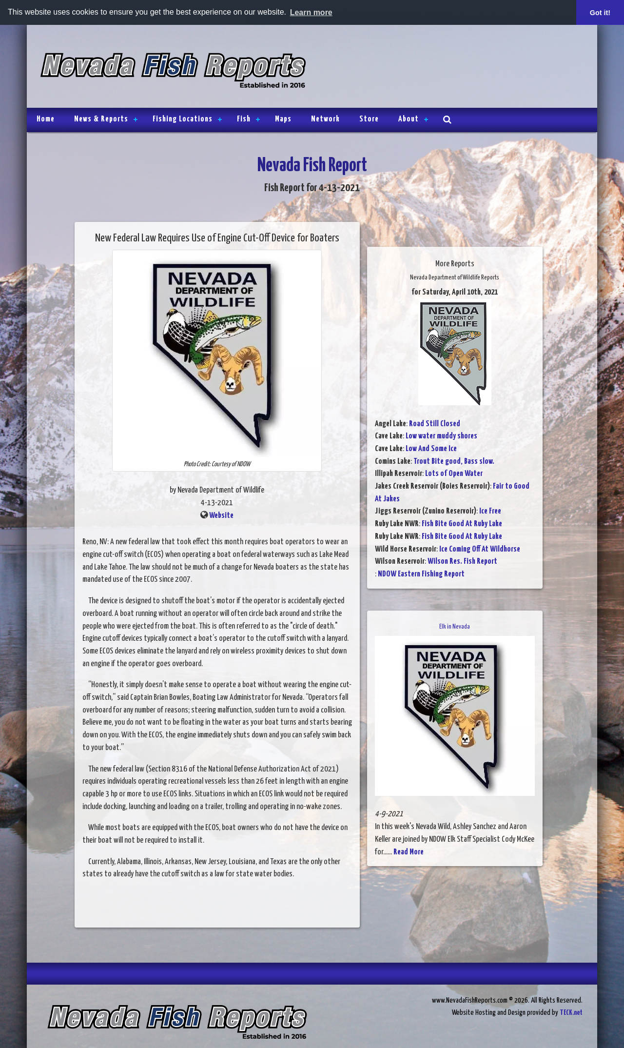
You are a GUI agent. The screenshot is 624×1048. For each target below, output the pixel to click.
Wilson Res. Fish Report (462, 561)
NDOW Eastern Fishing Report (421, 574)
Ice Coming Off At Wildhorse (479, 549)
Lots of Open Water (454, 474)
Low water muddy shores (441, 436)
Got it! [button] (600, 13)
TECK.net (571, 1012)
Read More (408, 852)
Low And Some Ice (431, 449)
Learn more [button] (311, 12)
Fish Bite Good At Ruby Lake (462, 524)
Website (221, 515)
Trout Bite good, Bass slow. (453, 461)
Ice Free (490, 511)
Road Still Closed (434, 423)
